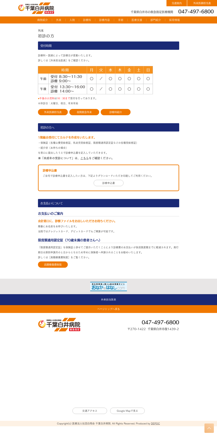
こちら (84, 158)
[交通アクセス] (89, 411)
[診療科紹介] (116, 112)
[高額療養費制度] (53, 264)
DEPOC (155, 423)
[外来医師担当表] (202, 3)
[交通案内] (176, 3)
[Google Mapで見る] (127, 411)
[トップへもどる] (209, 428)
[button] (42, 20)
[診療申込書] (108, 183)
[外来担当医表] (108, 300)
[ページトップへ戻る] (108, 309)
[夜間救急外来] (84, 112)
